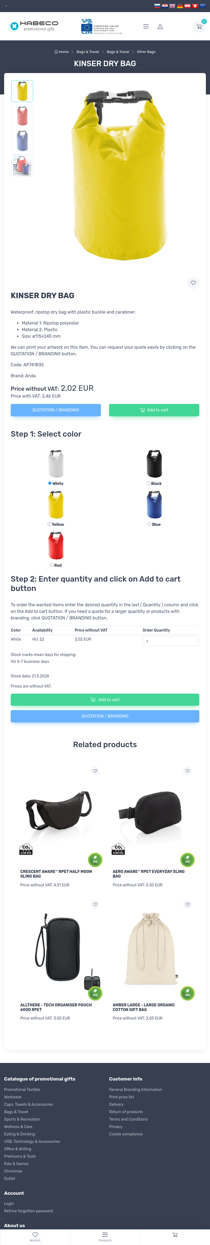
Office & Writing (17, 1149)
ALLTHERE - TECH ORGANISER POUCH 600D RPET (56, 1007)
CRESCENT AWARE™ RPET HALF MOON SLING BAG (56, 874)
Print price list (121, 1097)
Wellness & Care (18, 1126)
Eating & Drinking (19, 1134)
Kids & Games (16, 1164)
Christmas (13, 1171)
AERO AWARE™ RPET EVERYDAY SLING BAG (149, 874)
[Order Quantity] (171, 641)
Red (56, 565)
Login (9, 1203)
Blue (154, 524)
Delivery (116, 1104)
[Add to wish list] (95, 771)
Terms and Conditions (128, 1119)
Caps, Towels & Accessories (28, 1104)
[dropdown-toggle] (199, 26)
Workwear (12, 1097)
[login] (172, 26)
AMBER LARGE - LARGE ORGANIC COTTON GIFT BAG (144, 1007)
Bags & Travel (16, 1112)
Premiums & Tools (20, 1156)
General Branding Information (135, 1089)
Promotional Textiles (22, 1089)
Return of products (126, 1112)
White (55, 483)
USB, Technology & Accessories (32, 1141)
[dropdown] (5, 6)
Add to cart (154, 409)
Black (154, 483)
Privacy (115, 1126)
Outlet (9, 1178)
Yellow (56, 524)
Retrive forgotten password (28, 1211)
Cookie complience (126, 1134)
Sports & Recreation (22, 1119)
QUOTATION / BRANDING (55, 409)
